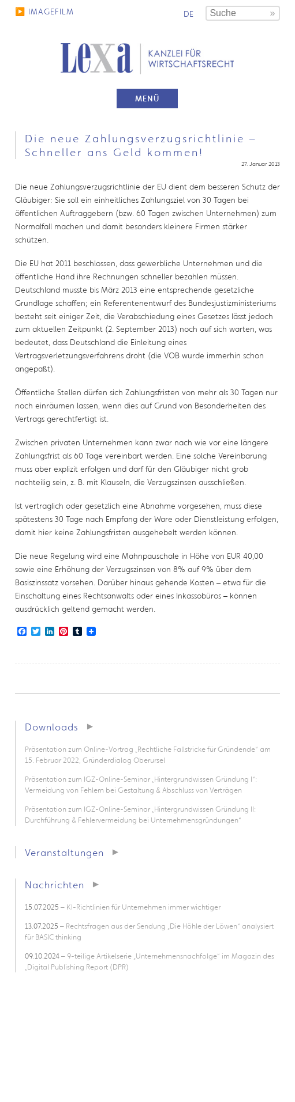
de (188, 14)
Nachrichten (54, 884)
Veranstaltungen (64, 852)
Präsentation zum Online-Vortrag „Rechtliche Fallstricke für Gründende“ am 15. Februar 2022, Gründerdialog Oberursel (148, 754)
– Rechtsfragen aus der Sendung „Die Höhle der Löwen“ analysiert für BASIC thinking (149, 931)
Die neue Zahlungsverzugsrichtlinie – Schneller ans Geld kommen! (141, 145)
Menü (147, 98)
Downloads (52, 727)
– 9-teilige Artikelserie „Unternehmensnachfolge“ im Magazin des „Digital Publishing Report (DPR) (149, 961)
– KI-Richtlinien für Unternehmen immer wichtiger (123, 907)
